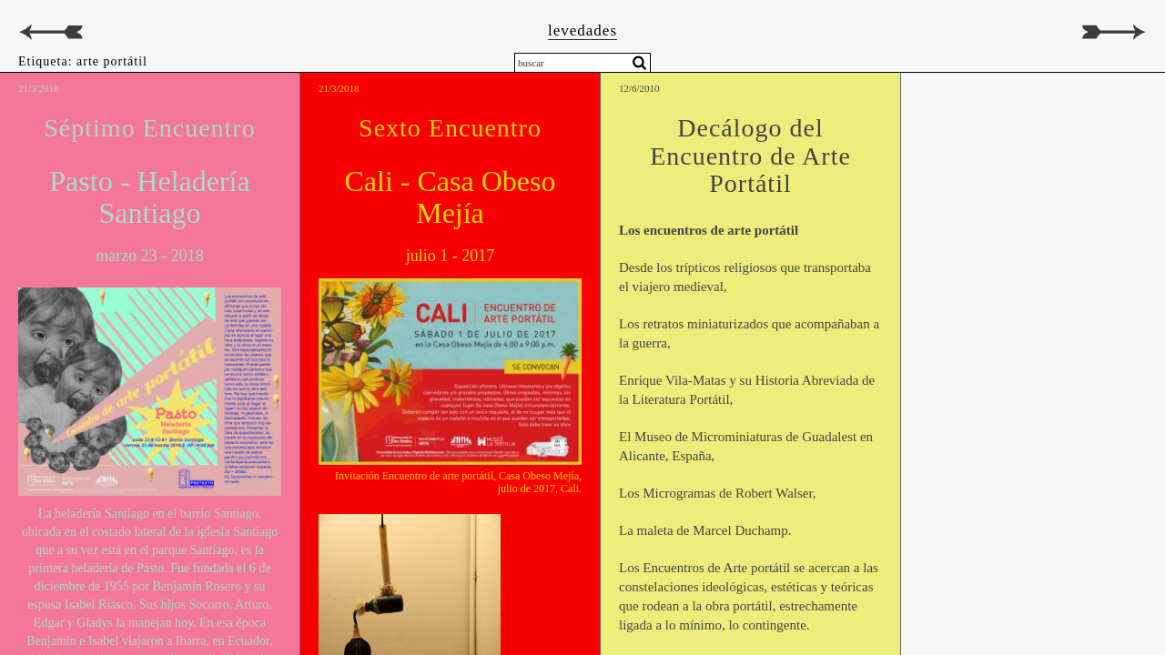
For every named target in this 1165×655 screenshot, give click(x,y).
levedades (582, 30)
